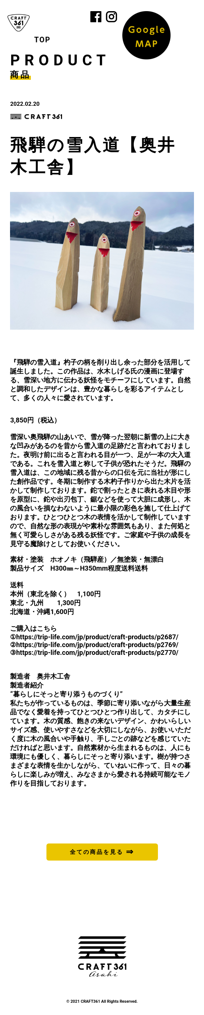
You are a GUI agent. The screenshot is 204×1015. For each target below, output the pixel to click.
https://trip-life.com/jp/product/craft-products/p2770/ (97, 652)
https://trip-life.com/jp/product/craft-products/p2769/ (97, 645)
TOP (42, 40)
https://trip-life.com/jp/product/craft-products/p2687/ (97, 637)
